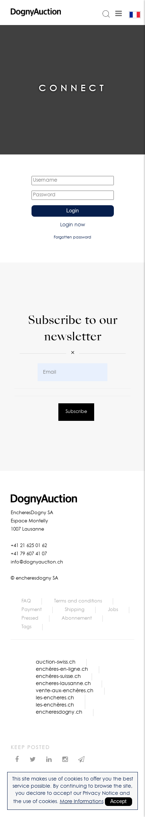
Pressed (29, 618)
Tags (26, 627)
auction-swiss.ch (56, 662)
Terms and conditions (78, 601)
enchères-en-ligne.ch (62, 669)
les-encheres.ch (55, 697)
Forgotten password (72, 237)
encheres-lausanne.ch (63, 683)
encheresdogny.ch (59, 712)
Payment (31, 609)
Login (72, 210)
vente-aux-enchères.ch (64, 690)
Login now (72, 224)
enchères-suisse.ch (58, 676)
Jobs (113, 609)
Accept (118, 801)
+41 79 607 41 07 (29, 554)
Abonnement (77, 618)
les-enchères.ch (55, 705)
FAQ (26, 601)
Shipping (74, 609)
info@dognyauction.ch (37, 562)
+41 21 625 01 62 (29, 545)
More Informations (81, 801)
